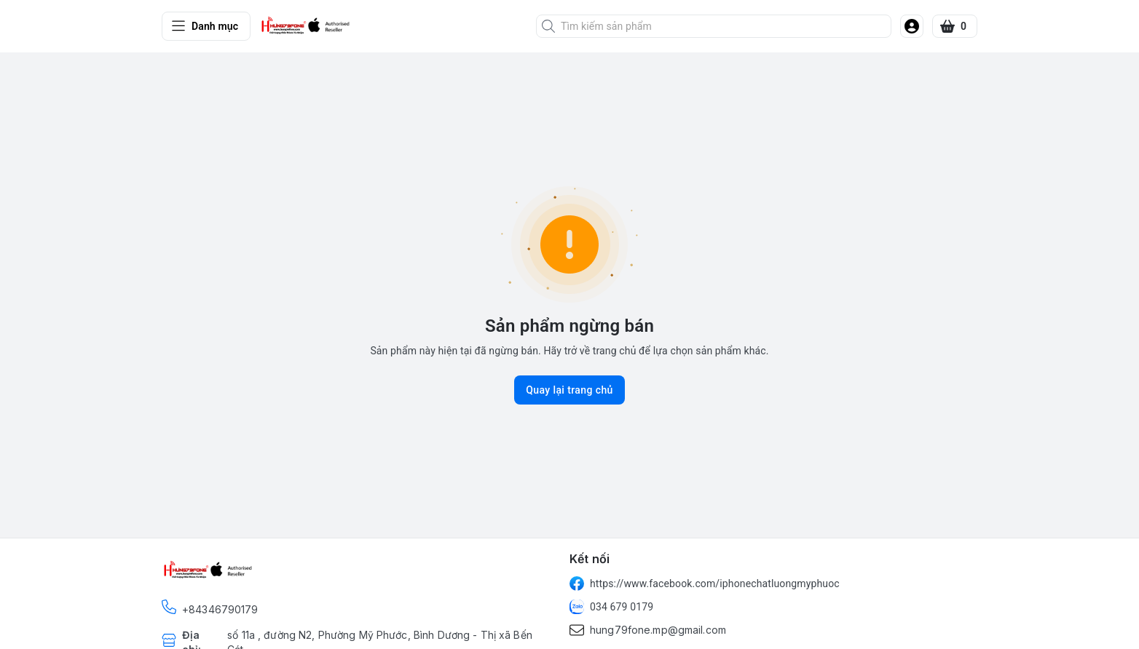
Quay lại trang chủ (569, 390)
